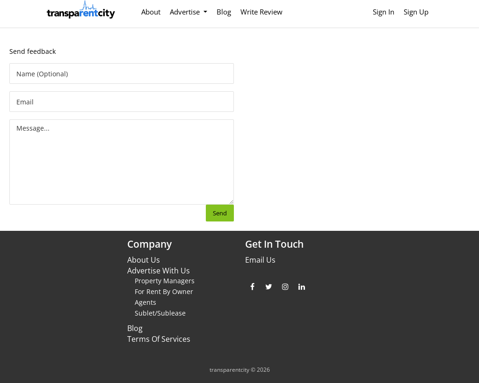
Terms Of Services (158, 339)
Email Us (260, 260)
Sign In (383, 11)
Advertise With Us (158, 270)
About (150, 11)
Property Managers (165, 280)
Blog (224, 11)
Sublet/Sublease (160, 313)
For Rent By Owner (164, 291)
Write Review (261, 11)
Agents (145, 302)
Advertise (186, 11)
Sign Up (416, 11)
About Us (143, 260)
